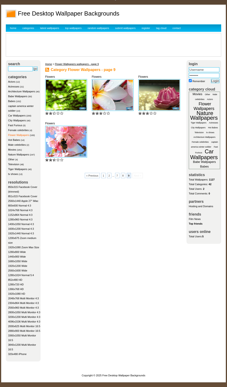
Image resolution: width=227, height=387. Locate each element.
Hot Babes (14, 140)
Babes (11, 101)
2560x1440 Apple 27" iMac (23, 201)
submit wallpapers (125, 28)
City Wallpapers (17, 120)
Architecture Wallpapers (21, 91)
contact (177, 28)
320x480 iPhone (17, 354)
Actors (11, 81)
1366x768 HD (16, 289)
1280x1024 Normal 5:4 (21, 275)
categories (28, 28)
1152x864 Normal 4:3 (20, 214)
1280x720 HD (16, 284)
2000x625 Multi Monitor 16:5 (24, 326)
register (146, 28)
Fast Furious (15, 125)
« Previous (92, 175)
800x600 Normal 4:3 (19, 205)
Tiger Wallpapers (17, 169)
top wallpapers (73, 28)
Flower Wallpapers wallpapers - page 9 (77, 64)
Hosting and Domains (201, 206)
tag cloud (161, 28)
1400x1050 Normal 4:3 (21, 224)
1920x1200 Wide (17, 265)
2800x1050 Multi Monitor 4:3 (24, 312)
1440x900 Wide (17, 256)
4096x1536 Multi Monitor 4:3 (24, 321)
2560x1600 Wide (17, 270)
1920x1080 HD (16, 293)
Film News (195, 219)
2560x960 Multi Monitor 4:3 (23, 307)
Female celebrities (18, 130)
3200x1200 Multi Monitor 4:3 (24, 317)
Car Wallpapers (16, 115)
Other (11, 159)
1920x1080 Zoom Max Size (23, 247)
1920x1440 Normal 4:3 (21, 233)
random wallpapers (98, 28)
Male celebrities (17, 144)
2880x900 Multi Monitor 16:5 (24, 330)
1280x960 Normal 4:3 (20, 219)
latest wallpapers (49, 28)
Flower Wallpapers (18, 135)
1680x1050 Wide (17, 261)
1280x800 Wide (17, 252)
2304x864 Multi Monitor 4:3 (23, 303)
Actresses (13, 86)
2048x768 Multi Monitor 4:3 (23, 298)
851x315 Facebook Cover (22, 196)
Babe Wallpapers (17, 96)
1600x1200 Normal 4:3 (21, 228)
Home (48, 64)
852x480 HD (15, 279)
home (13, 28)
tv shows (13, 174)
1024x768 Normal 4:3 (20, 210)
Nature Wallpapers (18, 154)
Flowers (50, 76)
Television (13, 164)
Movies (12, 149)
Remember (198, 81)
